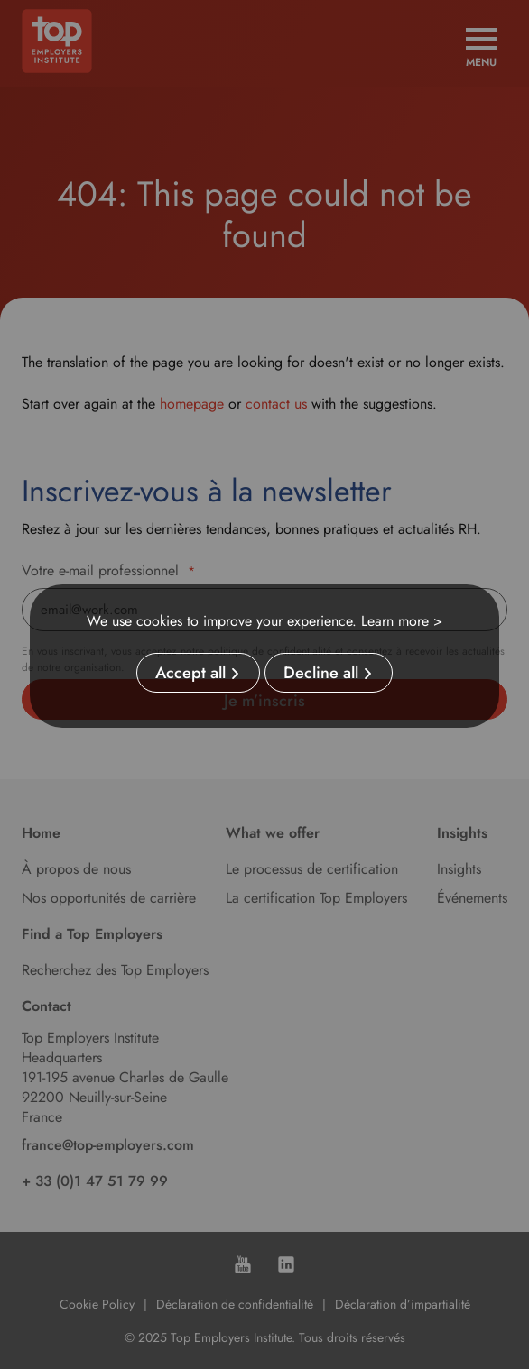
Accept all (190, 672)
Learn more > (401, 621)
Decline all (320, 672)
